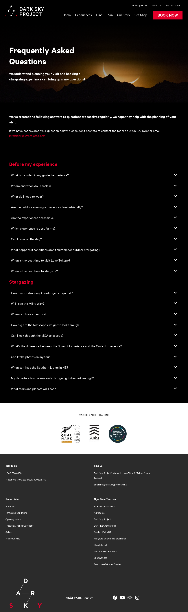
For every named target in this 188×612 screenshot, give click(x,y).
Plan (110, 14)
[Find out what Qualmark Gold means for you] (70, 434)
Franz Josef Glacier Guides (107, 564)
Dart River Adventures (105, 525)
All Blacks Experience (104, 506)
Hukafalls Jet (100, 544)
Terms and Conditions (16, 512)
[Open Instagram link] (137, 597)
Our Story (123, 14)
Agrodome (99, 512)
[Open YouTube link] (122, 597)
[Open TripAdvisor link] (130, 597)
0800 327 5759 (172, 5)
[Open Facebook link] (115, 597)
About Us (10, 506)
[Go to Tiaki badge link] (94, 434)
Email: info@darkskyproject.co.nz (110, 484)
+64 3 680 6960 (13, 473)
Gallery (8, 532)
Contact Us (156, 5)
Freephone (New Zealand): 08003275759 (25, 479)
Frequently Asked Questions (19, 525)
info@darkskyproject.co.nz (27, 135)
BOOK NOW (168, 14)
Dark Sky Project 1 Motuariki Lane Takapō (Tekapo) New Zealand (122, 475)
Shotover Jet (100, 557)
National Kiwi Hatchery (105, 551)
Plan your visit (12, 538)
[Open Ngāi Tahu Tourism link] (83, 598)
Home (67, 14)
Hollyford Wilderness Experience (110, 538)
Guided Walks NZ (102, 532)
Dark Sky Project (102, 519)
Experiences (83, 14)
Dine (99, 14)
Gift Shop (140, 14)
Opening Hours (139, 5)
